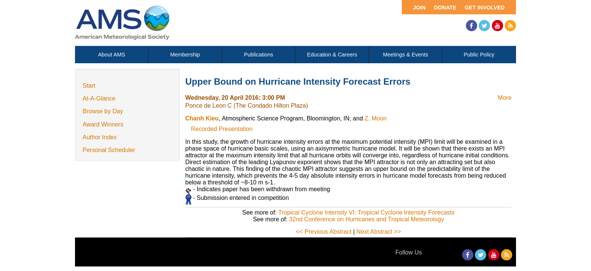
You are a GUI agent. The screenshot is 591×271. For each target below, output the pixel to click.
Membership (185, 55)
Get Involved (485, 8)
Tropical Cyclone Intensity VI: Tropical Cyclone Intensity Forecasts (366, 212)
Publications (258, 55)
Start (89, 85)
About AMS (111, 55)
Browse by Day (103, 111)
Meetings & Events (405, 55)
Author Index (100, 137)
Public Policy (479, 55)
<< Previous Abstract (324, 231)
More (504, 97)
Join (419, 8)
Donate (445, 8)
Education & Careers (332, 55)
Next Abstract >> (379, 231)
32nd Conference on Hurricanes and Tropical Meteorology (366, 219)
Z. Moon (375, 118)
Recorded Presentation (222, 129)
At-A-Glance (99, 98)
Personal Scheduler (109, 150)
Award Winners (103, 124)
